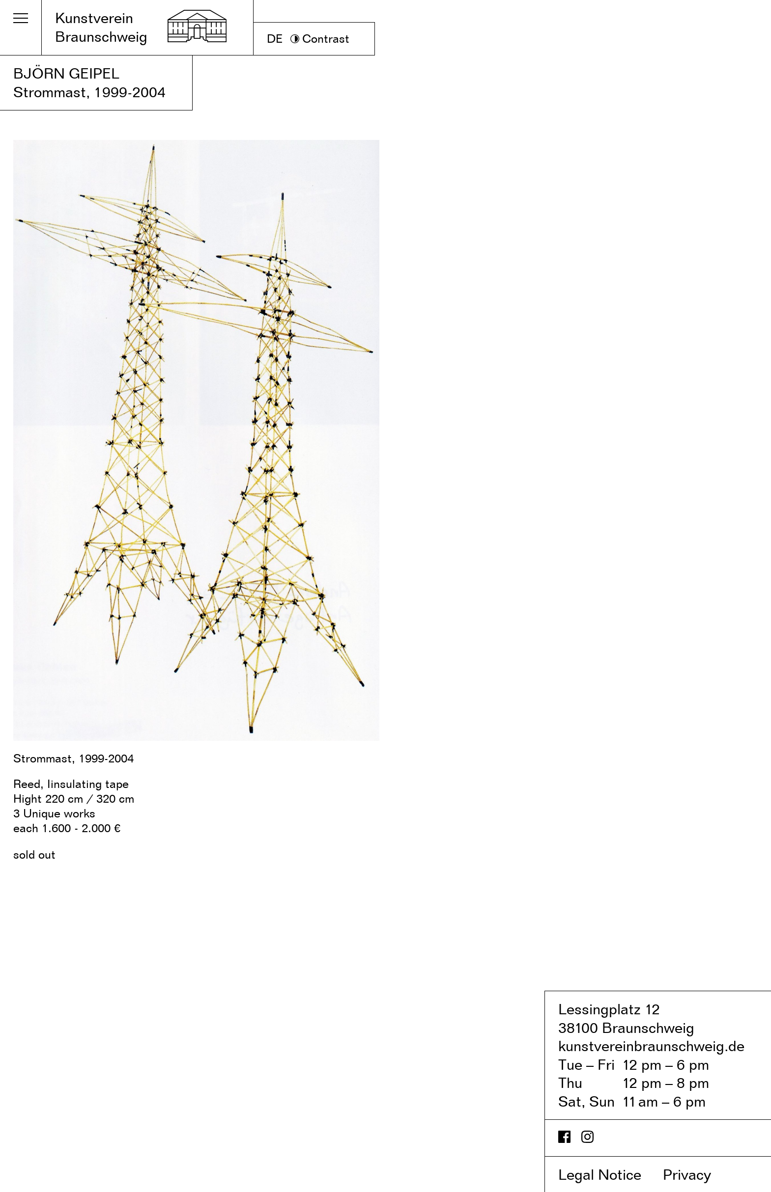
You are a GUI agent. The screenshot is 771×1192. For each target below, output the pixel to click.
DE (275, 38)
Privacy (697, 1174)
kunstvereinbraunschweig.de (651, 1046)
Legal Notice (608, 1174)
